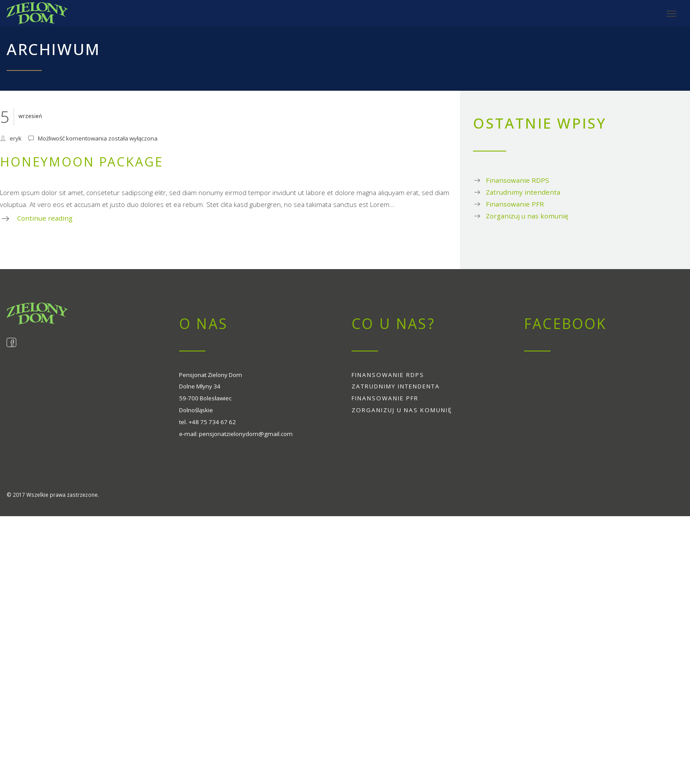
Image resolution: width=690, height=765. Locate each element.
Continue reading (45, 218)
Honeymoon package (81, 161)
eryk (16, 138)
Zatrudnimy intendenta (523, 192)
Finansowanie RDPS (517, 180)
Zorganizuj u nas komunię (527, 215)
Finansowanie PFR (515, 204)
